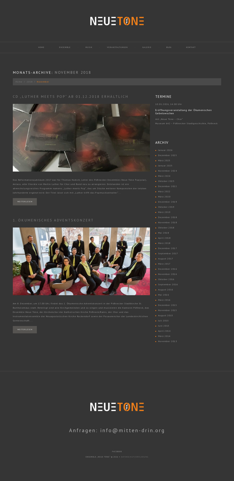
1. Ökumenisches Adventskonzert (53, 220)
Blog (168, 47)
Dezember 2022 (167, 186)
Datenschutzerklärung (134, 457)
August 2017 (165, 258)
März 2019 (164, 212)
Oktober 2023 (166, 181)
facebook (117, 451)
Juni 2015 (164, 325)
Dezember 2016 (167, 269)
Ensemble (65, 47)
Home (41, 47)
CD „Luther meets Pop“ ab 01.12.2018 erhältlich (71, 96)
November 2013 (167, 341)
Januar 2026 (165, 150)
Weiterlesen (25, 201)
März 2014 (164, 336)
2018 (30, 81)
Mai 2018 (163, 232)
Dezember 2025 (167, 155)
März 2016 (164, 300)
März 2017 (164, 263)
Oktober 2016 (166, 279)
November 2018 (167, 222)
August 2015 (165, 315)
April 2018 (164, 238)
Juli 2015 (163, 320)
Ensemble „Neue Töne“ (98, 457)
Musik (88, 47)
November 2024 (167, 170)
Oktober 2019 (166, 207)
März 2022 (164, 191)
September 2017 (168, 253)
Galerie (147, 47)
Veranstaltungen (117, 47)
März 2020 (164, 196)
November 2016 (167, 274)
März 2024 (164, 176)
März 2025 (164, 160)
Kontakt (191, 47)
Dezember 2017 (167, 248)
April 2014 (164, 331)
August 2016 (165, 289)
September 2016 (168, 284)
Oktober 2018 (166, 227)
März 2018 (164, 243)
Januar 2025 (165, 165)
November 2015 (167, 310)
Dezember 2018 (167, 217)
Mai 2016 (163, 294)
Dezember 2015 (167, 305)
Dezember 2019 (167, 201)
